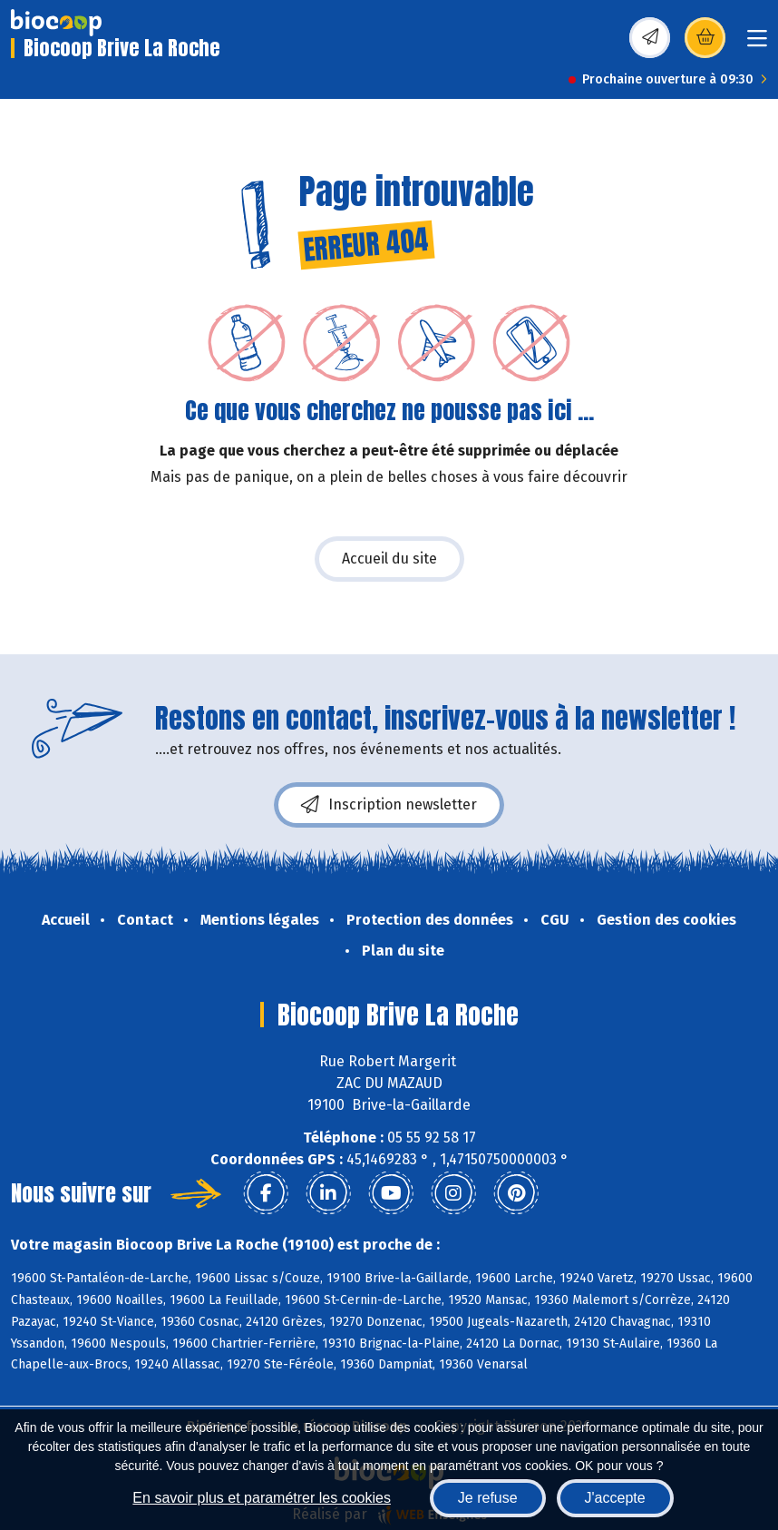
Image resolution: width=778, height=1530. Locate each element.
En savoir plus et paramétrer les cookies (261, 1497)
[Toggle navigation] (757, 44)
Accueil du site (389, 558)
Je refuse (488, 1497)
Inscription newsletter (389, 805)
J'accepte (615, 1497)
